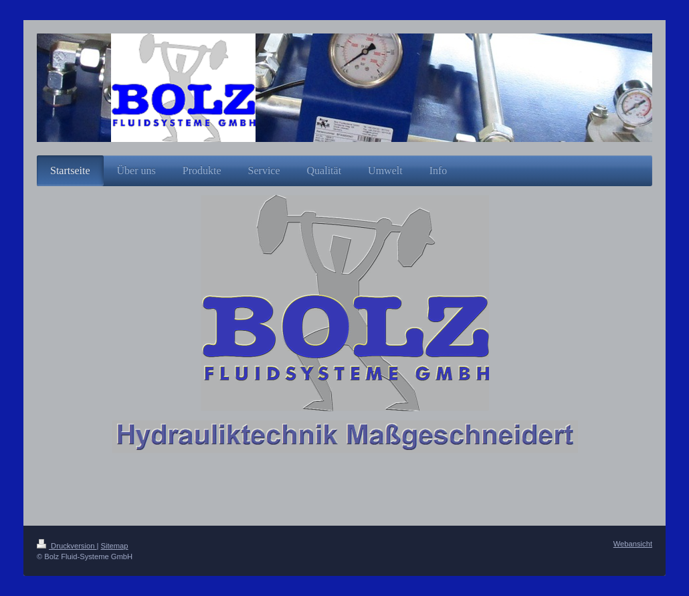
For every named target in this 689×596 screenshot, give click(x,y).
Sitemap (114, 546)
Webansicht (632, 544)
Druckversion (67, 546)
